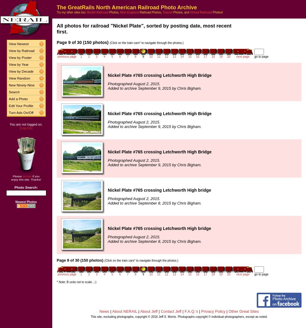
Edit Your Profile (21, 106)
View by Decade (21, 71)
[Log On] (26, 128)
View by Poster (20, 58)
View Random (19, 78)
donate (27, 176)
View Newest (19, 44)
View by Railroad (22, 51)
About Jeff (149, 311)
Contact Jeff (171, 311)
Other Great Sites (244, 311)
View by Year (19, 64)
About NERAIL (124, 311)
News (104, 311)
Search (14, 92)
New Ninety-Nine (22, 85)
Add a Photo (18, 99)
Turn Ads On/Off (21, 113)
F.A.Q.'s (191, 311)
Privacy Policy (213, 311)
